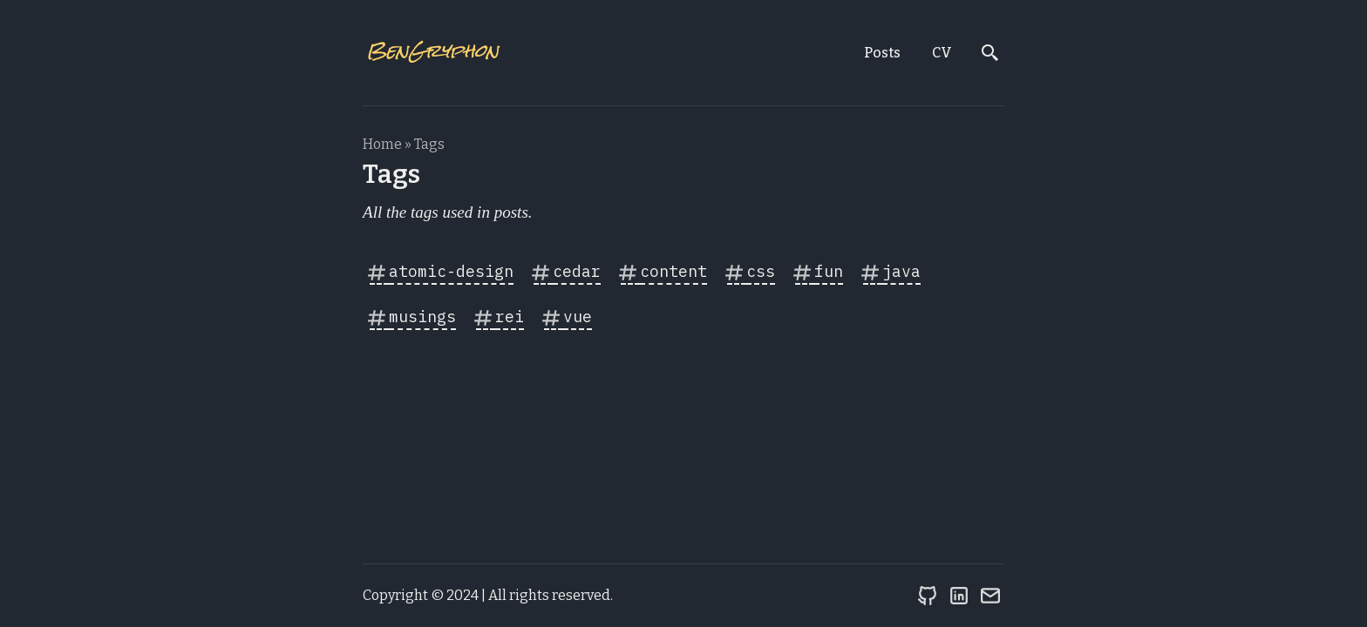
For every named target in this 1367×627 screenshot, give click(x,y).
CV (942, 52)
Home (382, 144)
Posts (882, 52)
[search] (990, 53)
